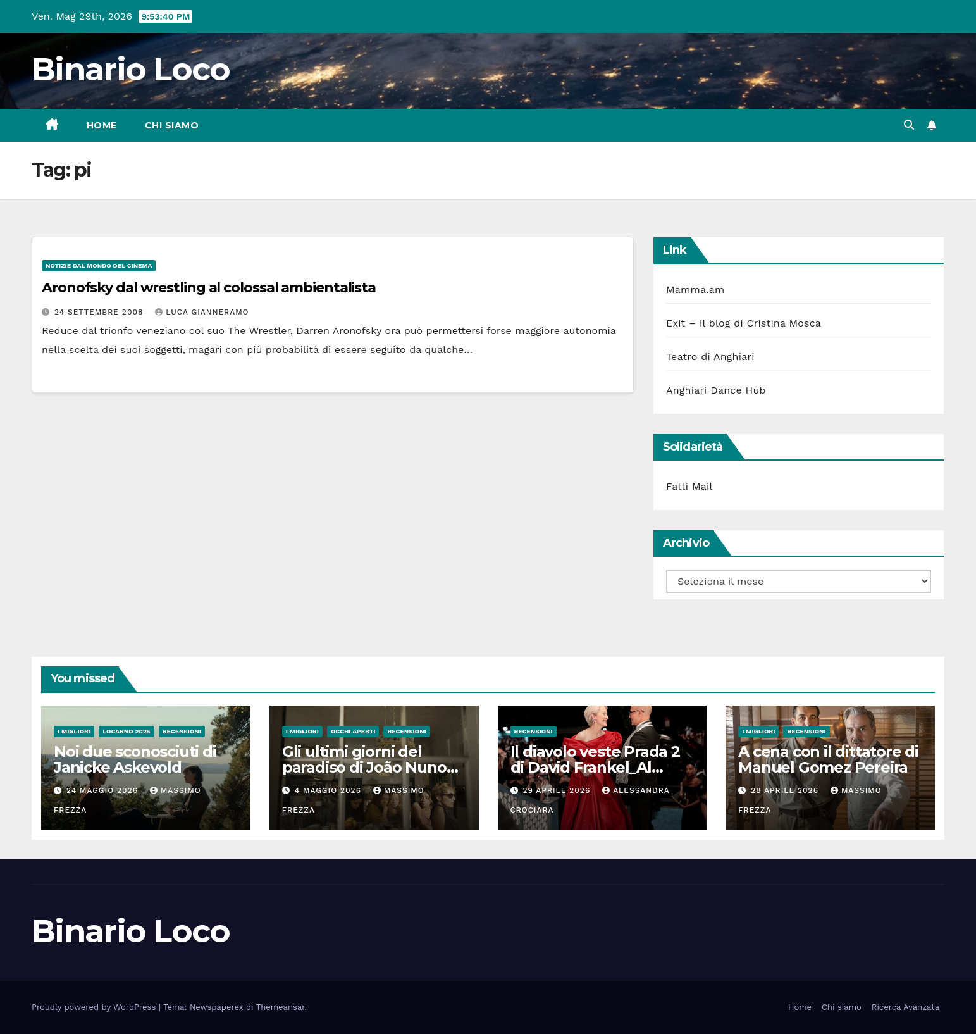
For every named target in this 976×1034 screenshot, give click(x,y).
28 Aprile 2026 (786, 790)
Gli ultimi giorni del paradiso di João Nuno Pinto (364, 767)
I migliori (74, 731)
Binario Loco (131, 69)
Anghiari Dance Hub (716, 390)
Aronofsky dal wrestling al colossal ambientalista (209, 287)
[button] (909, 125)
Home (102, 125)
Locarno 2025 (126, 731)
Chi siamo (172, 125)
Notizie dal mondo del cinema (99, 265)
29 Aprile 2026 (557, 790)
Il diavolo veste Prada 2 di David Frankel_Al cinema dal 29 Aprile (595, 767)
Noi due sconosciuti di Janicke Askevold (135, 759)
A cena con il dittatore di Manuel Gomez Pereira (828, 759)
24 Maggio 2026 (103, 790)
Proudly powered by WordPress (95, 1007)
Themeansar (280, 1007)
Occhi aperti (353, 731)
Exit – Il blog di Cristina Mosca (743, 323)
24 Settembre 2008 (100, 312)
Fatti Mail (689, 486)
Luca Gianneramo (202, 312)
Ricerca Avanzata (905, 1007)
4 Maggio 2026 (329, 790)
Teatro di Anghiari (710, 357)
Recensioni (182, 731)
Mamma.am (695, 289)
